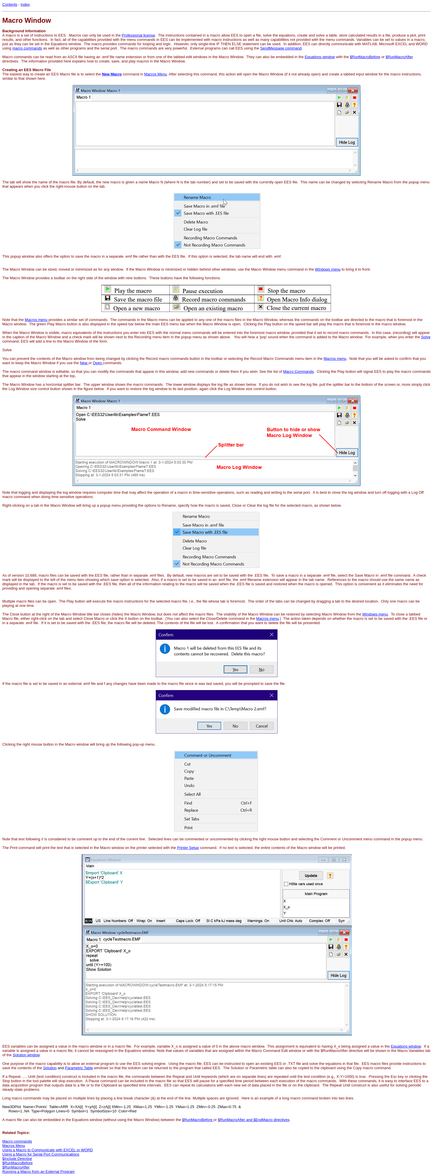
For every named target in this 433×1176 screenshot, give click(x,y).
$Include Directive (17, 1158)
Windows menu (328, 269)
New (84, 363)
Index (25, 4)
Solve (426, 337)
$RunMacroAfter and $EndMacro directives (254, 1120)
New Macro (112, 74)
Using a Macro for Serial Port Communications (40, 1154)
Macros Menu (155, 74)
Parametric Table (79, 1068)
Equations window (320, 57)
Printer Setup (188, 848)
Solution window (26, 1055)
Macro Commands (298, 371)
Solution (50, 1068)
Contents (9, 4)
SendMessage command (281, 48)
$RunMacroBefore (365, 57)
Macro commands (17, 1141)
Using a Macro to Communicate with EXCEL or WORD (47, 1150)
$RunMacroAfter (399, 57)
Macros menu (36, 320)
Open (98, 363)
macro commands (27, 48)
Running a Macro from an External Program (38, 1171)
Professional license (138, 35)
